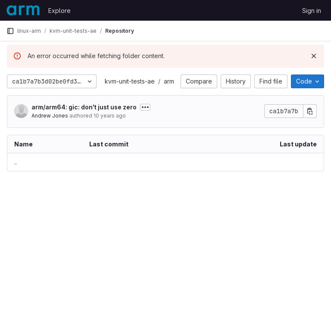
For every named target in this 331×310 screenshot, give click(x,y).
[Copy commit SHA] (310, 111)
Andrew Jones (49, 115)
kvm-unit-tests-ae (130, 81)
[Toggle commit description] (145, 107)
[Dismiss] (314, 56)
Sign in (311, 10)
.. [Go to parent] (15, 162)
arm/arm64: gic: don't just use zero (84, 107)
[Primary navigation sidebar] (10, 31)
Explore (59, 10)
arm (169, 81)
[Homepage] (23, 10)
